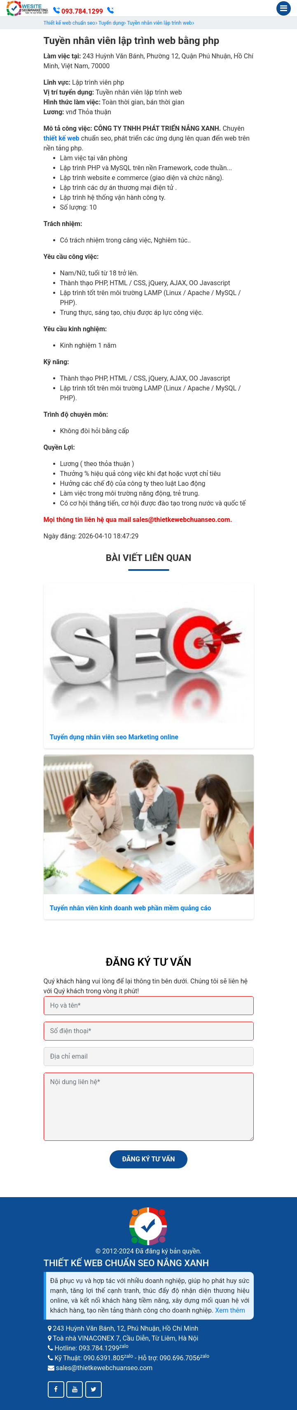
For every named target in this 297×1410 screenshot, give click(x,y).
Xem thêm (230, 1310)
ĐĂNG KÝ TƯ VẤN (148, 1159)
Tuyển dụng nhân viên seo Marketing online (114, 737)
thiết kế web (62, 138)
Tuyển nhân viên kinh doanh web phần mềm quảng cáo (130, 908)
